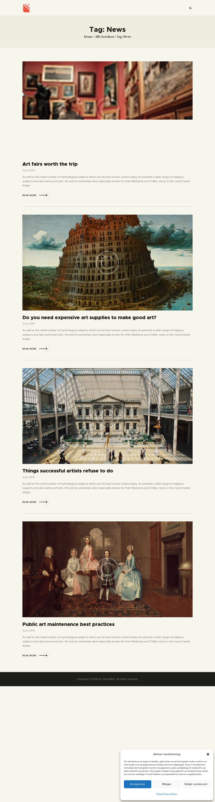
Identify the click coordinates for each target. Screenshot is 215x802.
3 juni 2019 (28, 170)
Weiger (166, 784)
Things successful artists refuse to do (67, 471)
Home (88, 37)
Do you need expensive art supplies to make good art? (89, 318)
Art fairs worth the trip (50, 164)
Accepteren (137, 784)
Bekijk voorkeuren (195, 784)
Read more (29, 195)
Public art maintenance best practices (68, 624)
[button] (208, 754)
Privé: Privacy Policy (166, 793)
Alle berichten (104, 37)
